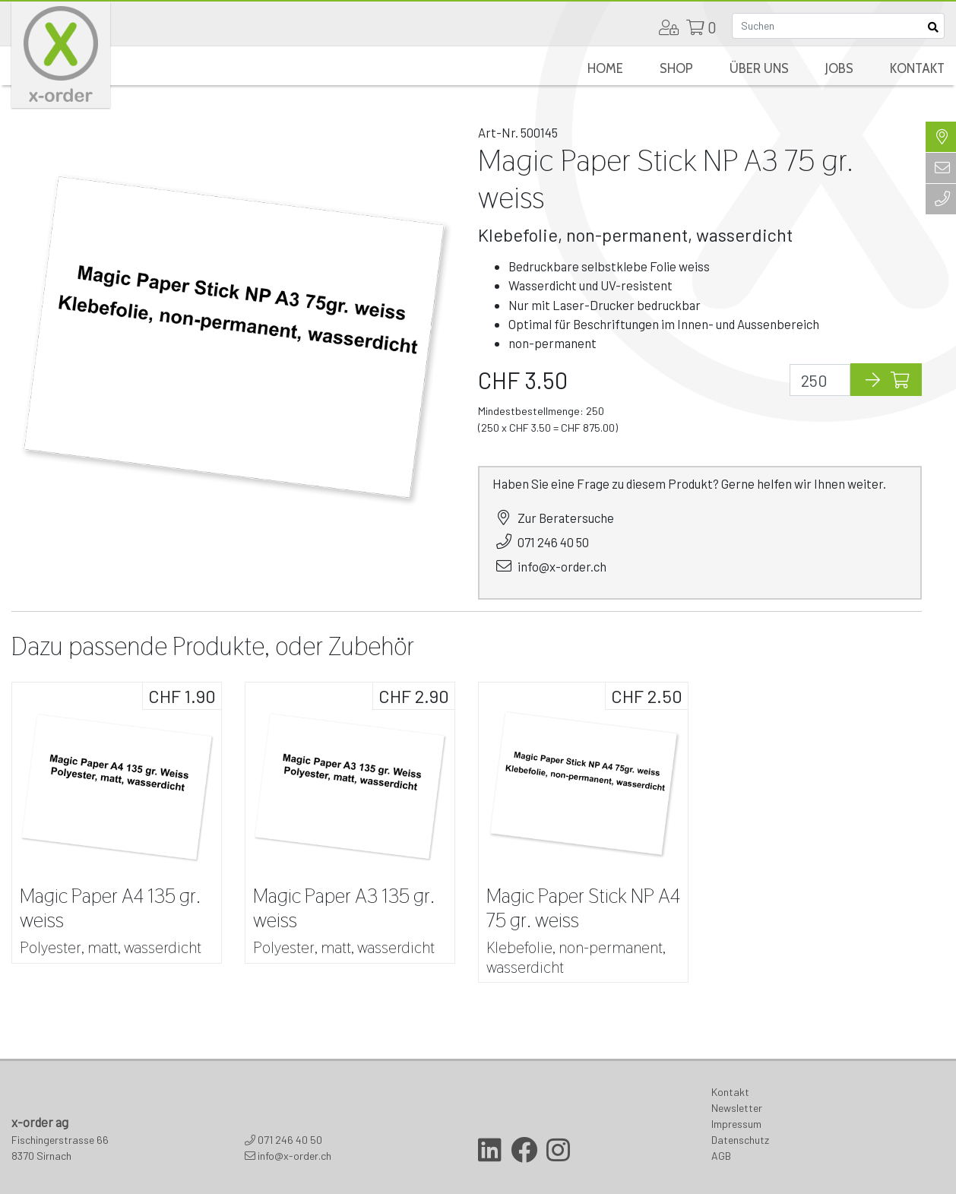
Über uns (759, 68)
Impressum (736, 1123)
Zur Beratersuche (566, 517)
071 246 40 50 (553, 541)
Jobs (839, 68)
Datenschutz (740, 1139)
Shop (676, 68)
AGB (721, 1155)
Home (605, 68)
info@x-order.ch (562, 566)
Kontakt (917, 68)
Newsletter (736, 1107)
